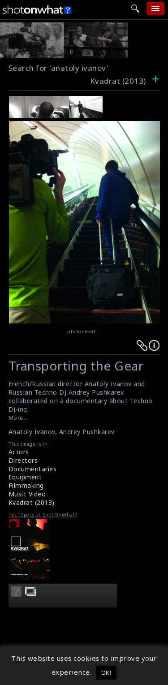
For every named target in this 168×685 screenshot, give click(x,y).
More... (18, 418)
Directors (23, 460)
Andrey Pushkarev (87, 431)
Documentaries (33, 469)
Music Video (27, 494)
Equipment (25, 477)
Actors (19, 452)
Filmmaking (26, 485)
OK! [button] (106, 672)
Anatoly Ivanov (32, 431)
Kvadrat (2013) (32, 502)
